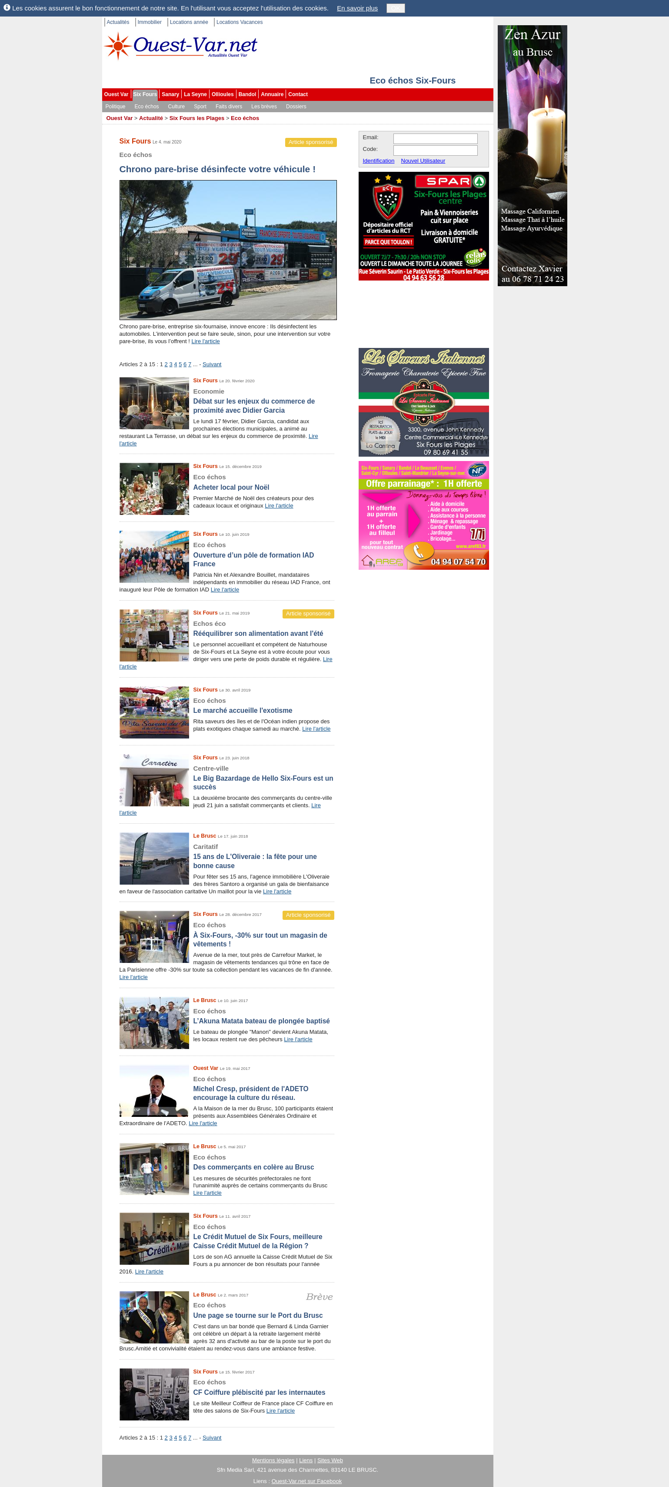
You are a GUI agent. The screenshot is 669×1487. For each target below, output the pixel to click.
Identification (379, 160)
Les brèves (264, 107)
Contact (298, 94)
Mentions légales (273, 1460)
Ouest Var (116, 94)
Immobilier (150, 22)
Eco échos (147, 107)
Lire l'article (205, 341)
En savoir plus (357, 8)
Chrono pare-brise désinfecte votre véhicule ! (228, 161)
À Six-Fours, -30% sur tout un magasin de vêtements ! (227, 934)
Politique (116, 107)
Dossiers (296, 107)
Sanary (170, 94)
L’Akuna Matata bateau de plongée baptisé (227, 1016)
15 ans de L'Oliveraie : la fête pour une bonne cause (227, 855)
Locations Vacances (239, 22)
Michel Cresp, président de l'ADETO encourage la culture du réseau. (227, 1088)
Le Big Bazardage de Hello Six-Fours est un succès (227, 777)
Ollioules (223, 94)
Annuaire (272, 94)
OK (396, 8)
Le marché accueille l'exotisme (227, 705)
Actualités (118, 22)
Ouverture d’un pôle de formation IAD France (227, 554)
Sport (200, 107)
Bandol (247, 94)
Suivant (212, 364)
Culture (176, 107)
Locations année (189, 22)
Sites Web (330, 1460)
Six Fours (145, 94)
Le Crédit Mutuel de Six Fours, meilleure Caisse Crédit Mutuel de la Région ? (227, 1236)
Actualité (151, 118)
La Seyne (195, 94)
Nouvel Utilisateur (423, 160)
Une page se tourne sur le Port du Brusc (227, 1310)
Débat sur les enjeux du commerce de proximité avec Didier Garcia (227, 400)
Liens (306, 1460)
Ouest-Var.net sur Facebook (307, 1481)
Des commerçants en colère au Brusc (227, 1162)
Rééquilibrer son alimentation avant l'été (227, 628)
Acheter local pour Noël (227, 482)
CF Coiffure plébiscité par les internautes (227, 1387)
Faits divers (229, 107)
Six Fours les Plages (197, 118)
